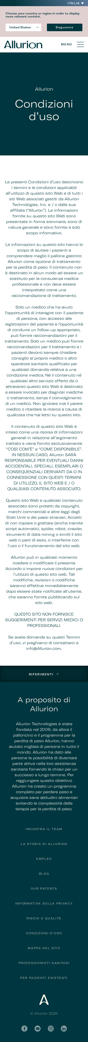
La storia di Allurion (44, 844)
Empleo (44, 859)
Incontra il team (44, 829)
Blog (44, 873)
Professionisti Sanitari (44, 963)
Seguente (64, 27)
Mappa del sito (44, 948)
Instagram (51, 1028)
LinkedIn (64, 1028)
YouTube (37, 1028)
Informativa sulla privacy (44, 903)
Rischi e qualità (44, 918)
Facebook (24, 1028)
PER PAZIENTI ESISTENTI (44, 978)
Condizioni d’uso (44, 933)
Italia (74, 3)
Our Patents (44, 888)
